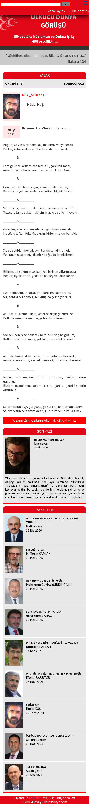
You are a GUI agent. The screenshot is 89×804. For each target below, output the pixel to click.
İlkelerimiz (79, 11)
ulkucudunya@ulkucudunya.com (44, 802)
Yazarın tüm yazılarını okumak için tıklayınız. (44, 420)
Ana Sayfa (56, 11)
